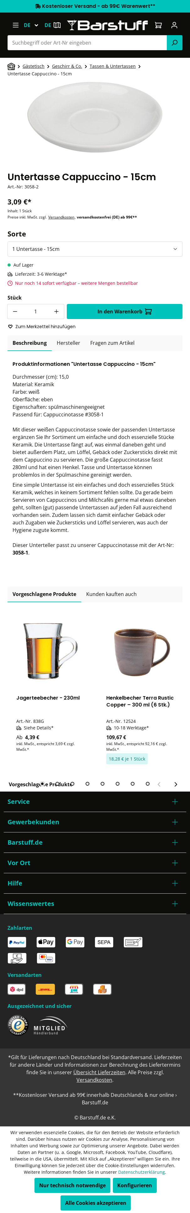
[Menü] (16, 25)
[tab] (30, 343)
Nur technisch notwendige (72, 1185)
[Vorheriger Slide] (159, 784)
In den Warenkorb (125, 311)
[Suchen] (174, 42)
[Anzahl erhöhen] (56, 311)
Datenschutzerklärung (141, 1172)
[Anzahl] (36, 311)
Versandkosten (61, 217)
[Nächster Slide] (175, 784)
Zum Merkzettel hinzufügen (42, 326)
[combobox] (87, 42)
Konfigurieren (134, 1185)
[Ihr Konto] (174, 25)
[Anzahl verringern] (14, 311)
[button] (95, 802)
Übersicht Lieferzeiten (99, 1072)
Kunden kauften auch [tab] (111, 594)
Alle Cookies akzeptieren (95, 1202)
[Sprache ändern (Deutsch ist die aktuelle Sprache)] (34, 25)
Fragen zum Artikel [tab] (112, 342)
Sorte (17, 234)
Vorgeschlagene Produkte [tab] (44, 594)
